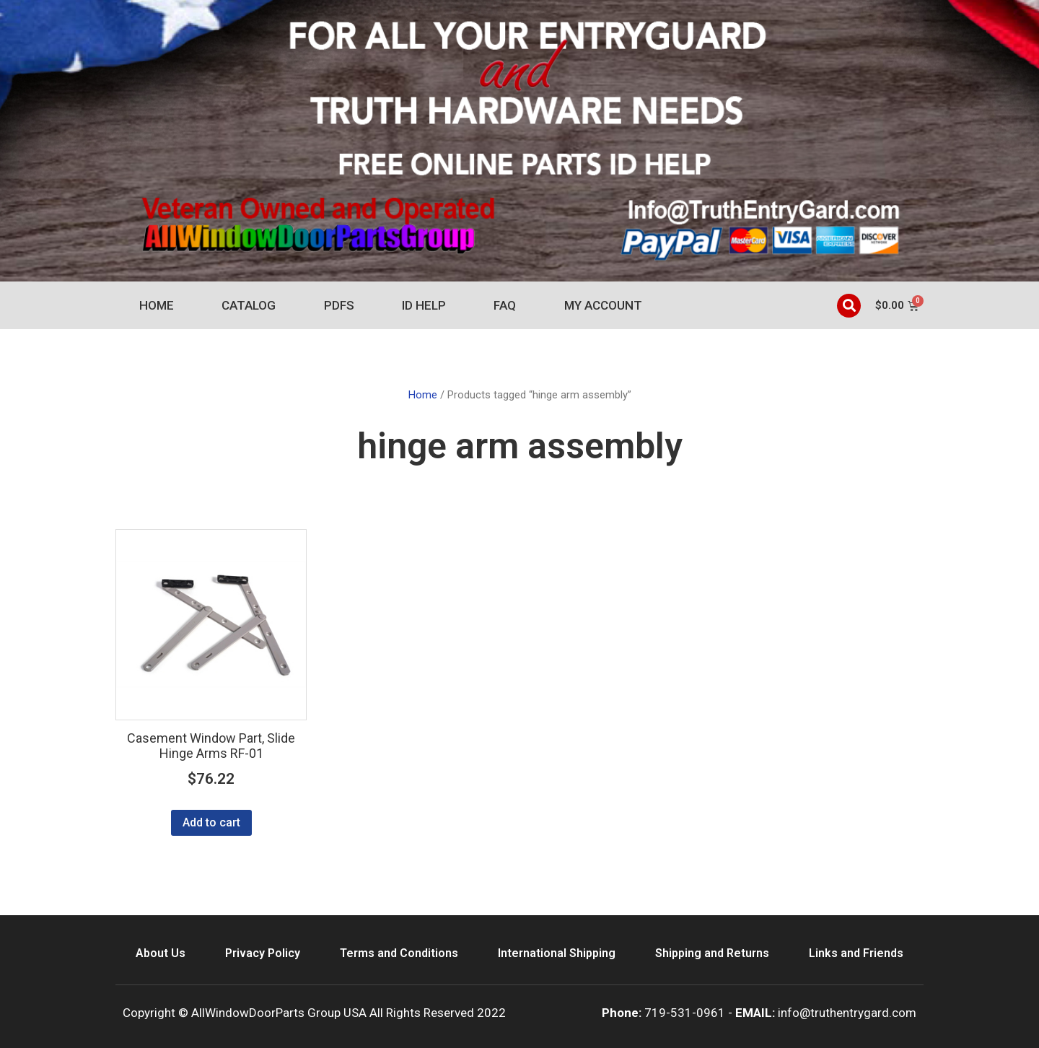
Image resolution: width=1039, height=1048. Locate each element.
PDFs (339, 305)
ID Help (424, 305)
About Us (160, 953)
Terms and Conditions (399, 953)
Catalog (249, 305)
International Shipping (556, 953)
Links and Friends (856, 953)
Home (156, 305)
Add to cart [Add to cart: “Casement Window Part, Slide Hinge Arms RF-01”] (211, 822)
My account (603, 305)
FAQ (505, 305)
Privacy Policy (262, 953)
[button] (849, 306)
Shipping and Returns (712, 953)
